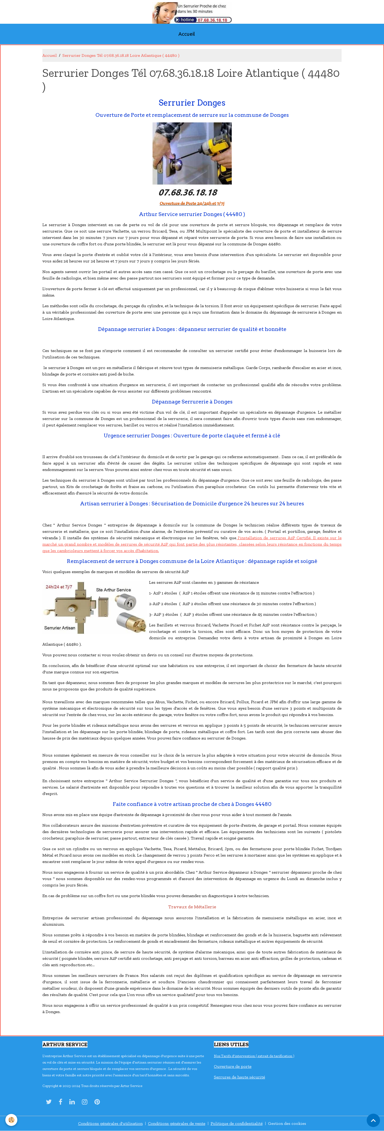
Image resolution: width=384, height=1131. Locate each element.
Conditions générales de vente (176, 1123)
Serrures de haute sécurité (239, 1077)
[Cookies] (11, 1120)
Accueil (186, 34)
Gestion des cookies (287, 1123)
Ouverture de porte (232, 1066)
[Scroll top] (373, 1120)
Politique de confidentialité (237, 1123)
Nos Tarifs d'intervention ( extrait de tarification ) (254, 1056)
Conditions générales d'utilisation (110, 1123)
